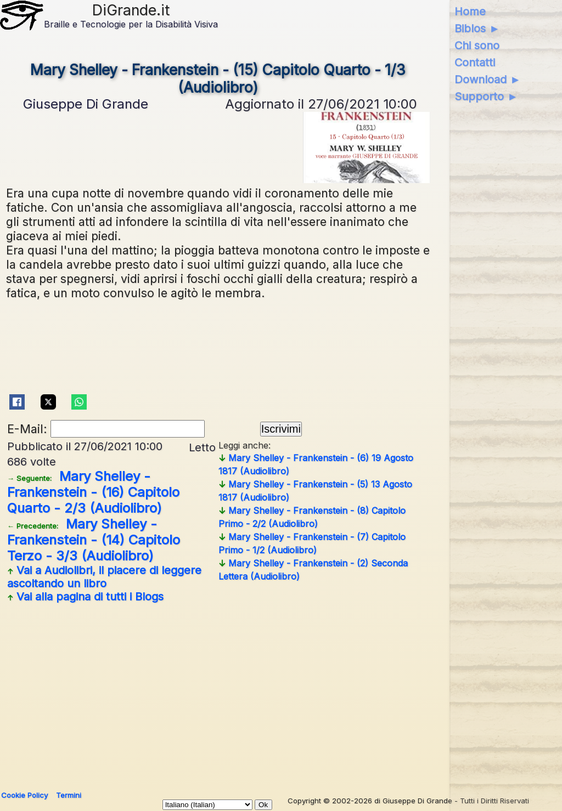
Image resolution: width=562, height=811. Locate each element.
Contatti (474, 62)
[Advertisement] (218, 692)
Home (470, 11)
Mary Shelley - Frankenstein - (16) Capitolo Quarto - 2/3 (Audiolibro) (93, 492)
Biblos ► (477, 28)
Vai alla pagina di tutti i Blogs (85, 596)
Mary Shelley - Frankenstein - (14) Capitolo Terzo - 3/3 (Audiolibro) (93, 540)
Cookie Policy (24, 795)
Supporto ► (486, 96)
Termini (68, 795)
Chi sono (476, 45)
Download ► (487, 79)
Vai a (104, 577)
